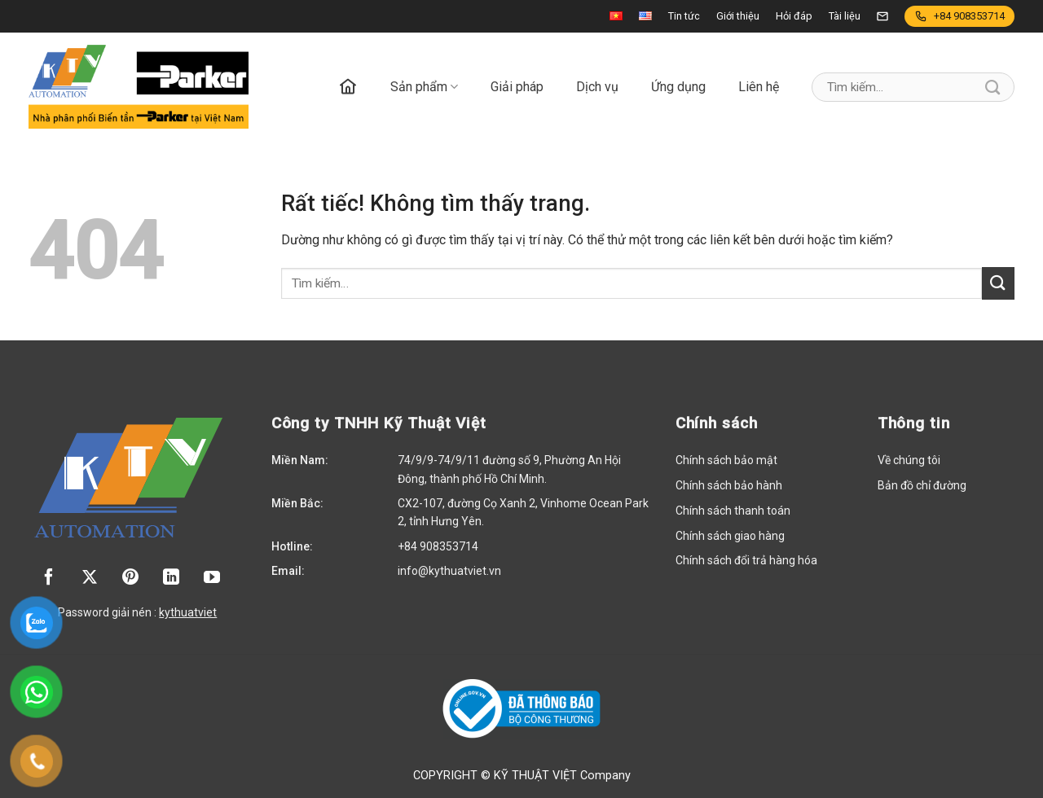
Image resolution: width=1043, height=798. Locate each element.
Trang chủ (348, 87)
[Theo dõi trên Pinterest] (130, 578)
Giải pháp (517, 86)
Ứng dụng (678, 86)
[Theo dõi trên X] (89, 578)
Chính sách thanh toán (733, 510)
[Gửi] (993, 87)
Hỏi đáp (794, 16)
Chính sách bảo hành (729, 485)
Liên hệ (758, 86)
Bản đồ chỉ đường (922, 485)
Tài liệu (844, 16)
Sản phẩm (424, 86)
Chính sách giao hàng (730, 535)
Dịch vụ (597, 86)
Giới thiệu (737, 16)
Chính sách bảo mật (726, 460)
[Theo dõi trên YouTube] (212, 578)
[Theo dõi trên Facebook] (49, 578)
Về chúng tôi (909, 460)
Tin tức (684, 16)
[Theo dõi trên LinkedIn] (171, 578)
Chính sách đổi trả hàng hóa (746, 560)
